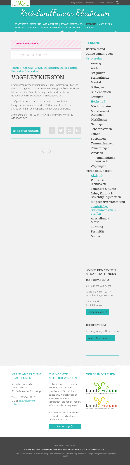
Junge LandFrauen (72, 24)
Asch (94, 68)
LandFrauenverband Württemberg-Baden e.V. (67, 453)
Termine (91, 24)
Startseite (21, 24)
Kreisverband (95, 49)
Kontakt (110, 2)
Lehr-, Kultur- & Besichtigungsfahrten (105, 195)
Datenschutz (71, 445)
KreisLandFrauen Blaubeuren (65, 13)
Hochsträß (17, 71)
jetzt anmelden (97, 312)
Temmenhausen (102, 143)
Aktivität (28, 67)
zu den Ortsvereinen (100, 338)
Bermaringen (100, 77)
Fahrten (20, 27)
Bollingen (97, 87)
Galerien (88, 27)
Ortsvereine (50, 24)
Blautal (96, 82)
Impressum (58, 445)
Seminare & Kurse (103, 189)
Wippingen (98, 166)
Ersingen (97, 97)
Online (95, 236)
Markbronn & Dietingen (100, 112)
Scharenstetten (101, 129)
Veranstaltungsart (99, 171)
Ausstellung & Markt (100, 220)
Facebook (100, 2)
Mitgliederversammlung (105, 202)
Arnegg (96, 63)
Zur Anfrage (65, 426)
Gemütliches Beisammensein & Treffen (56, 67)
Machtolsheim (101, 106)
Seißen (95, 134)
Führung (97, 227)
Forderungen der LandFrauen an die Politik (54, 27)
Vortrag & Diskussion (98, 182)
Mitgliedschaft (77, 2)
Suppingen (98, 138)
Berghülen (98, 73)
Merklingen (99, 119)
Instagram (90, 2)
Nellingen (97, 124)
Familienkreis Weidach (105, 159)
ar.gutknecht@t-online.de (99, 295)
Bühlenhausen (101, 92)
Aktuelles (105, 24)
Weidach (97, 153)
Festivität (97, 231)
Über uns (35, 24)
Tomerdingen (100, 148)
